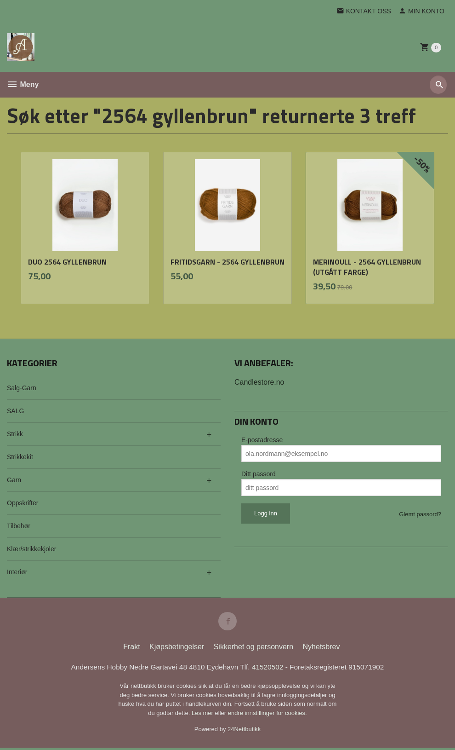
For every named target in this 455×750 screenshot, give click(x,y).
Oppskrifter (22, 503)
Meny (23, 84)
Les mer (203, 715)
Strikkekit (20, 457)
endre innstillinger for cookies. (267, 715)
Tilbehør (18, 526)
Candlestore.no (259, 382)
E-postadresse (262, 440)
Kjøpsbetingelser (176, 648)
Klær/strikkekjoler (31, 549)
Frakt (131, 648)
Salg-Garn (21, 388)
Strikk (15, 434)
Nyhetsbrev (321, 648)
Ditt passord (258, 474)
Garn (14, 480)
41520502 (270, 669)
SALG (15, 411)
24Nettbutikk (244, 731)
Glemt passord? (420, 514)
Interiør (17, 572)
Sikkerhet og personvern (253, 648)
